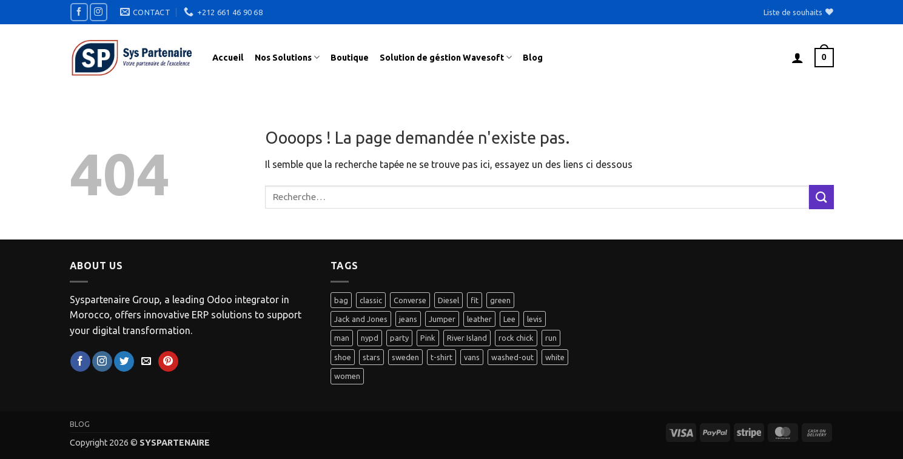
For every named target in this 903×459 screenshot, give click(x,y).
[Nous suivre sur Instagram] (98, 12)
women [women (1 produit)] (347, 376)
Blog (533, 57)
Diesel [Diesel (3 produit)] (448, 300)
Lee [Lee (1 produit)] (509, 319)
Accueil (228, 57)
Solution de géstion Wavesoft (446, 57)
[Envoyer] (821, 197)
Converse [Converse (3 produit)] (410, 300)
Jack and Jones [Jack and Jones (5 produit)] (361, 319)
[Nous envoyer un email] (146, 361)
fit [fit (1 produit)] (474, 300)
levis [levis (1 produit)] (534, 319)
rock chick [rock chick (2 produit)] (516, 337)
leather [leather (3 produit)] (479, 319)
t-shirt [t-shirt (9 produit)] (441, 357)
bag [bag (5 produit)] (341, 300)
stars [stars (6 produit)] (371, 357)
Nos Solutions (287, 57)
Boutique (350, 57)
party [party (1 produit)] (399, 337)
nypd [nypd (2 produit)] (369, 337)
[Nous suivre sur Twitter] (124, 361)
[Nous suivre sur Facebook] (79, 12)
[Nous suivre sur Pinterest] (168, 361)
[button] (797, 57)
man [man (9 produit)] (341, 337)
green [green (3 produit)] (500, 300)
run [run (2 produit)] (551, 337)
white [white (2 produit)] (555, 357)
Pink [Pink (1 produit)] (427, 337)
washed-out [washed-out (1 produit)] (512, 357)
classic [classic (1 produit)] (371, 300)
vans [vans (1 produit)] (472, 357)
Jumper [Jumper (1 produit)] (442, 319)
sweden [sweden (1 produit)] (405, 357)
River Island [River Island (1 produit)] (467, 337)
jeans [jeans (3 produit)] (408, 319)
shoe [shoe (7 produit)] (342, 357)
